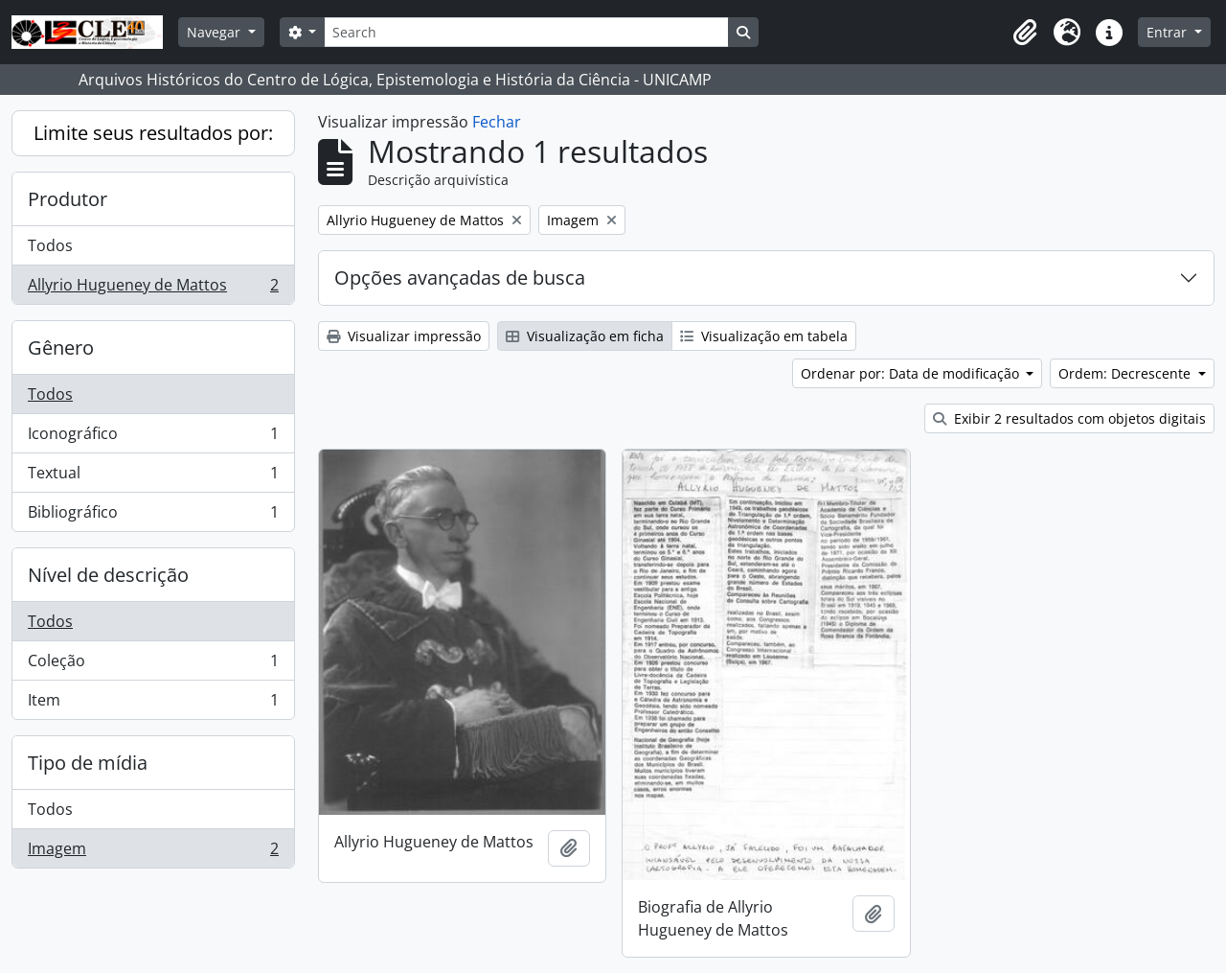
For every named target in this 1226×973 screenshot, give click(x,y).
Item (153, 703)
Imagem (153, 852)
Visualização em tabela (764, 336)
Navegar (215, 32)
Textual (153, 477)
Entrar (1169, 32)
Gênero (61, 347)
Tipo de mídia (88, 763)
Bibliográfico (153, 515)
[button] (1025, 33)
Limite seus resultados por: (153, 133)
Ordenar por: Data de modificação (912, 373)
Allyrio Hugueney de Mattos (153, 288)
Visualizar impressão (404, 336)
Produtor (67, 199)
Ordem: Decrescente (1126, 373)
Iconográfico (153, 437)
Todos (50, 245)
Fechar (496, 121)
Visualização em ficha (585, 336)
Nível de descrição (108, 575)
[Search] (526, 32)
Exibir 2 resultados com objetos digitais (1069, 418)
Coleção (153, 665)
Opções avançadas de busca (459, 277)
